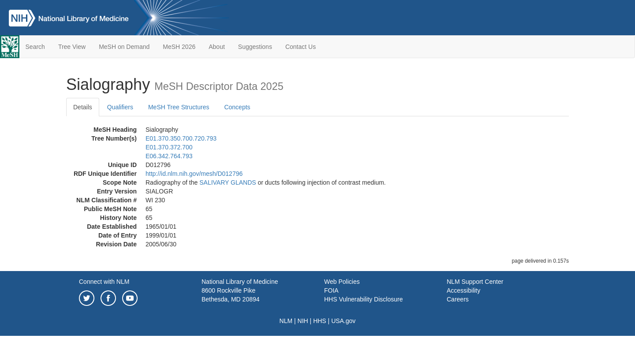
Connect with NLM (104, 281)
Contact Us (300, 46)
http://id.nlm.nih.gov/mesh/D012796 (194, 173)
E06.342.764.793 (169, 156)
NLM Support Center (475, 281)
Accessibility (463, 290)
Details (82, 107)
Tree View (72, 46)
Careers (458, 299)
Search (35, 46)
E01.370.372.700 (169, 147)
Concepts (237, 107)
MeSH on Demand (124, 46)
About (217, 46)
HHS (319, 320)
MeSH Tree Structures (178, 107)
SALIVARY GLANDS (227, 182)
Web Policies (342, 281)
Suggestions (255, 46)
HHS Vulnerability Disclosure (363, 299)
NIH (303, 320)
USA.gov (343, 320)
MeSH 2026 (179, 46)
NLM (286, 320)
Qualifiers (120, 107)
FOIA (331, 290)
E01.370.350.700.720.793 (181, 138)
